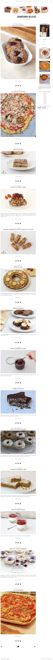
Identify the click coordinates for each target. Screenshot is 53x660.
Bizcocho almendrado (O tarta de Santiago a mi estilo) (18, 229)
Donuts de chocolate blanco (18, 429)
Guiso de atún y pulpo (45, 72)
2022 (44, 96)
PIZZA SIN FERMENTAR (18, 590)
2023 (44, 95)
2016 (45, 101)
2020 (45, 98)
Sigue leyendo (18, 81)
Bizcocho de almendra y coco (18, 469)
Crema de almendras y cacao (18, 348)
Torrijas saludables (18, 308)
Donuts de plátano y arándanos (18, 549)
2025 (45, 93)
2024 (45, 94)
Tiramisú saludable (18, 149)
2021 (45, 97)
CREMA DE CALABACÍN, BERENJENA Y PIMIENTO (45, 85)
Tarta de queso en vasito (18, 509)
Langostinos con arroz (44, 59)
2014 (45, 102)
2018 (45, 100)
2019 (45, 99)
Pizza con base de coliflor (18, 92)
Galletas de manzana (18, 25)
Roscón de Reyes (18, 267)
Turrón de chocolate (18, 389)
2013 (44, 103)
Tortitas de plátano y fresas (18, 187)
